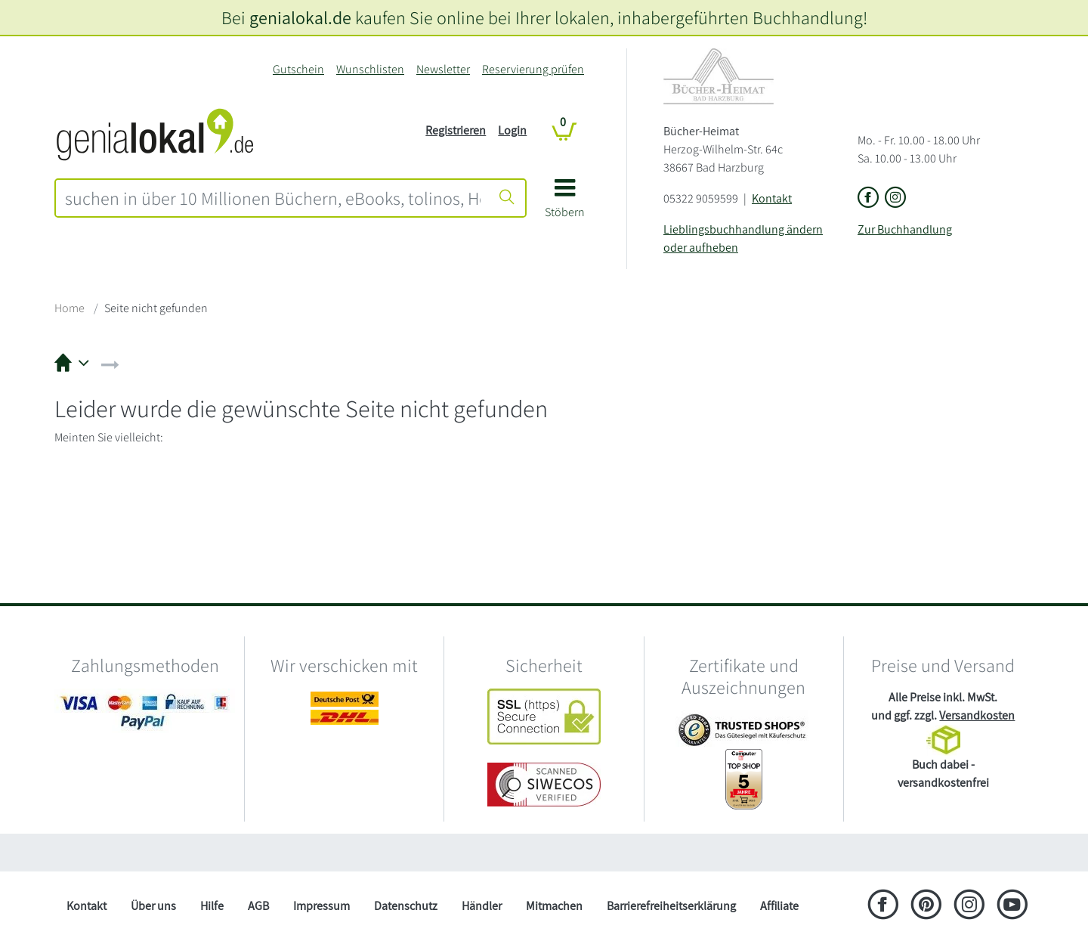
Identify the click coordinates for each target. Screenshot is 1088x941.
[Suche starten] (507, 198)
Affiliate (779, 906)
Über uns (153, 906)
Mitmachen (554, 906)
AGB (258, 906)
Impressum (321, 906)
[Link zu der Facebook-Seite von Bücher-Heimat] (868, 198)
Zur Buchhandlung (905, 229)
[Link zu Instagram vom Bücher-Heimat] (895, 198)
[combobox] (273, 198)
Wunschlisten (370, 69)
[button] (565, 203)
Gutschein (298, 69)
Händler (482, 906)
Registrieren (455, 130)
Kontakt (772, 198)
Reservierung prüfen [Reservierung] (533, 69)
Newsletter (443, 69)
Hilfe (212, 906)
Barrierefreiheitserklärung (671, 906)
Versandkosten (977, 715)
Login (512, 130)
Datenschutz (405, 906)
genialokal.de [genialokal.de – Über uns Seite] (300, 17)
